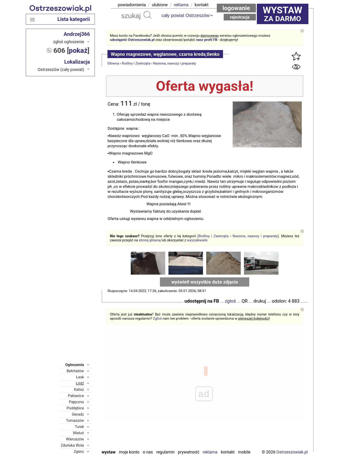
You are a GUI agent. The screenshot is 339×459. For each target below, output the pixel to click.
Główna (113, 63)
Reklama (210, 452)
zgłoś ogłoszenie (68, 41)
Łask (80, 377)
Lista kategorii (73, 19)
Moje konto (129, 452)
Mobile (244, 452)
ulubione (160, 4)
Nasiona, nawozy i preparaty (174, 63)
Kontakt (228, 452)
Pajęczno (76, 402)
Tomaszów (75, 420)
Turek (79, 427)
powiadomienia (132, 4)
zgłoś (230, 301)
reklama (181, 4)
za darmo (282, 14)
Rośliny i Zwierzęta (136, 63)
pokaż (78, 50)
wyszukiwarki (197, 240)
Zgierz (79, 451)
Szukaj (147, 15)
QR (245, 301)
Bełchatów (75, 371)
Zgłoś (157, 318)
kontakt (202, 4)
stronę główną (150, 240)
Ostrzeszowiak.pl (292, 452)
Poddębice (75, 408)
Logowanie (236, 8)
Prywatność (188, 452)
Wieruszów (75, 439)
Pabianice (76, 396)
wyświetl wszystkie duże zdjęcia (204, 282)
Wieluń (78, 433)
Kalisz (79, 389)
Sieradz (78, 414)
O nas (148, 452)
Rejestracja (240, 17)
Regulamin (165, 452)
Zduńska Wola (72, 445)
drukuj (259, 301)
